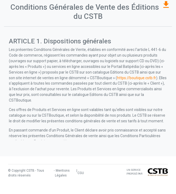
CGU (81, 173)
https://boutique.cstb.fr (136, 78)
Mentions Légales (62, 173)
